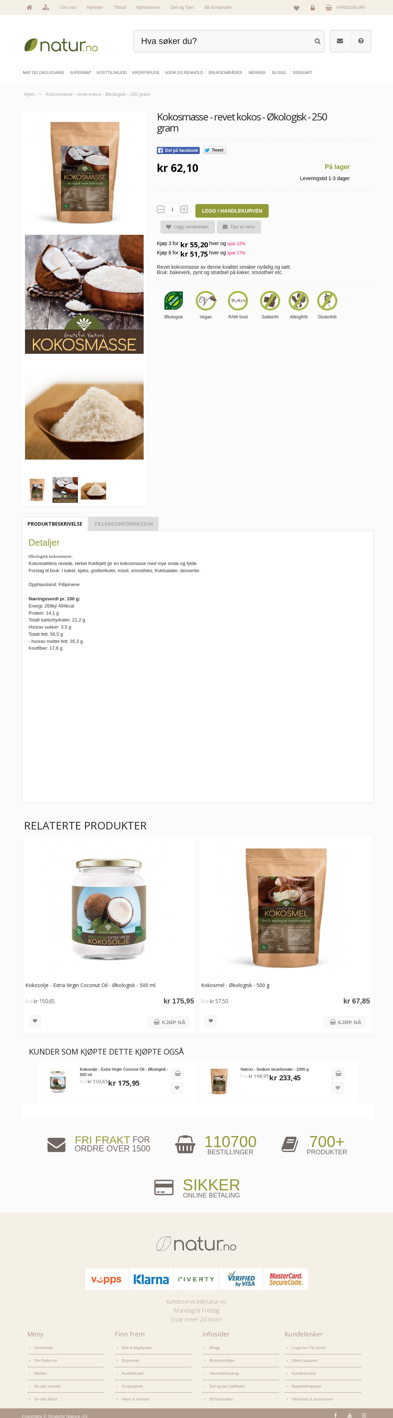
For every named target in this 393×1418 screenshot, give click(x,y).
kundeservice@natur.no (196, 1301)
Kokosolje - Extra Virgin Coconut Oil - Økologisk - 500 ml (90, 984)
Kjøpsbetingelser (306, 1382)
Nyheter (95, 7)
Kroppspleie (132, 1382)
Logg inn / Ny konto (308, 1346)
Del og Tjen (182, 7)
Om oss (68, 7)
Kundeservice (303, 1370)
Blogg (214, 1346)
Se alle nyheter (47, 1382)
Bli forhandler (218, 7)
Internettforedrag (223, 1370)
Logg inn (314, 9)
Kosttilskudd (132, 1370)
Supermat (130, 1358)
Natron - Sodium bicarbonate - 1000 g (273, 1068)
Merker (40, 1370)
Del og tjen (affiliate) (226, 1382)
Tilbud (120, 7)
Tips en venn (236, 226)
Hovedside (43, 1346)
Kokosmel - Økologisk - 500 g (234, 984)
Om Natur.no (45, 1358)
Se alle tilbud (45, 1395)
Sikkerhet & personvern (312, 1395)
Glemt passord (304, 1358)
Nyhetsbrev (148, 7)
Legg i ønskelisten (184, 227)
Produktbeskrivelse (55, 522)
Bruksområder (221, 1358)
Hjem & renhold (135, 1395)
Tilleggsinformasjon (123, 522)
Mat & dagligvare (136, 1346)
